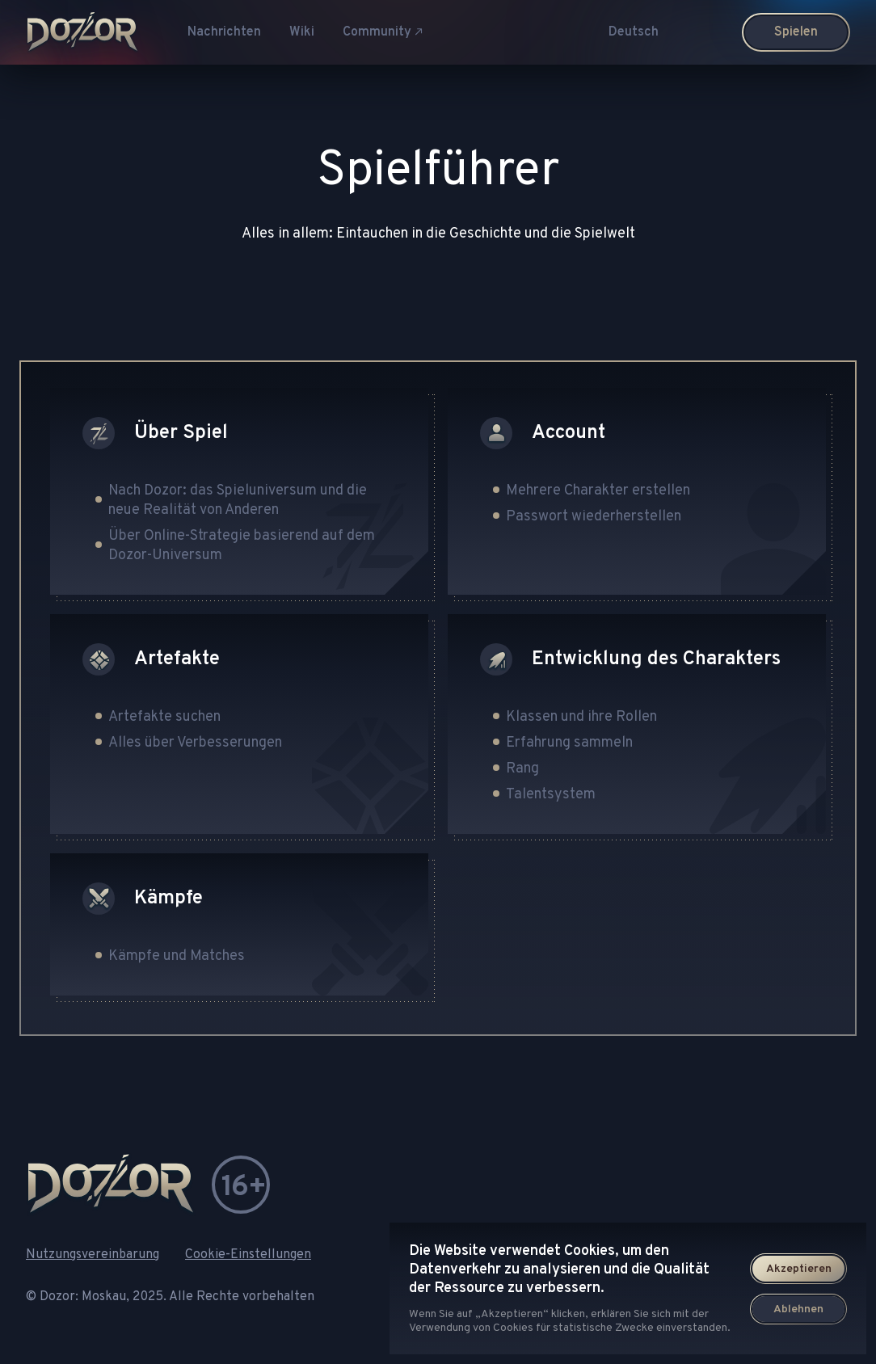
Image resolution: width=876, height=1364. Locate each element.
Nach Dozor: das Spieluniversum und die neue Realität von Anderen (237, 501)
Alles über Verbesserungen (195, 743)
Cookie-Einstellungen (248, 1255)
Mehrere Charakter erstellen (598, 491)
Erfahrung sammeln (569, 743)
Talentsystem (551, 794)
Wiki (301, 32)
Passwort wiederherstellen (593, 516)
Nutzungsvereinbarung (92, 1255)
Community (383, 32)
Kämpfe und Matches (176, 956)
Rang (522, 769)
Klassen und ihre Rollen (581, 717)
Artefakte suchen (164, 717)
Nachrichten (224, 32)
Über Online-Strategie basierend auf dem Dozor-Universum (241, 546)
